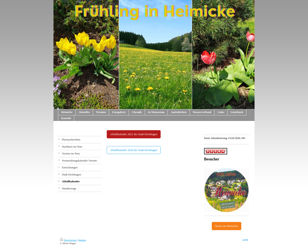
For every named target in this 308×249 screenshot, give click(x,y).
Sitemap (82, 240)
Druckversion (68, 240)
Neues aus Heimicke (226, 226)
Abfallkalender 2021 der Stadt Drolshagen (133, 134)
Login (245, 239)
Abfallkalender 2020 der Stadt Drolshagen (133, 150)
